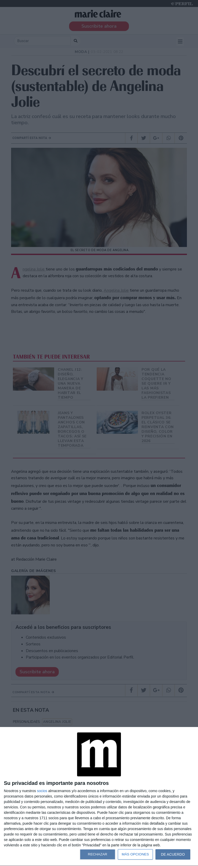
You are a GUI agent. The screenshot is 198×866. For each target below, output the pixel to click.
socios (42, 791)
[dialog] (99, 796)
